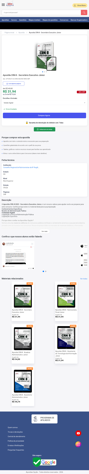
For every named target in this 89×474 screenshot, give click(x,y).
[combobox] (38, 12)
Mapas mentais (34, 20)
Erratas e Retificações (16, 445)
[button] (42, 71)
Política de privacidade (16, 441)
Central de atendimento (16, 436)
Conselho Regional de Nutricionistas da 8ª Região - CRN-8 (24, 167)
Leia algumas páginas (13, 84)
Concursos (64, 20)
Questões (22, 20)
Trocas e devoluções (15, 432)
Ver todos (83, 279)
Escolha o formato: (10, 98)
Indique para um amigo (44, 129)
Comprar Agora (44, 115)
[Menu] (3, 6)
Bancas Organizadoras (79, 20)
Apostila (22, 32)
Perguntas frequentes (16, 450)
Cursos (14, 20)
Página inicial (9, 32)
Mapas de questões (50, 20)
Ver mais (45, 231)
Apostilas (5, 20)
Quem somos (13, 427)
